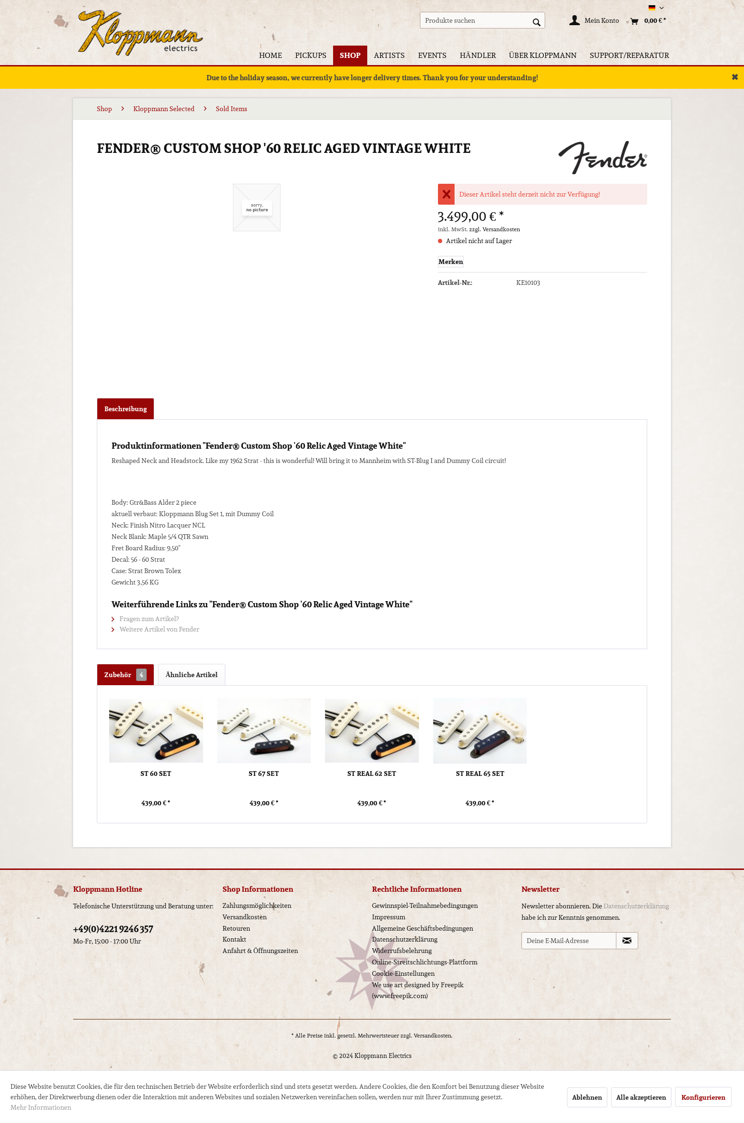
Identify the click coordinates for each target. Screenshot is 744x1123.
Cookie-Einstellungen (403, 973)
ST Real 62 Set (371, 774)
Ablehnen (587, 1097)
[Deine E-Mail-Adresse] (568, 940)
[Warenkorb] (646, 21)
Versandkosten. (433, 1035)
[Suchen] (536, 21)
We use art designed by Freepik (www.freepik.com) (418, 990)
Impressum (388, 917)
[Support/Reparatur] (629, 55)
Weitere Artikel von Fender (155, 629)
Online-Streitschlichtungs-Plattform (424, 962)
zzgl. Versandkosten (494, 229)
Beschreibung (125, 409)
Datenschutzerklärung (404, 939)
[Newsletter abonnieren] (627, 940)
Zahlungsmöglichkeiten (257, 905)
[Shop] (350, 55)
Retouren (236, 928)
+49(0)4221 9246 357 (113, 929)
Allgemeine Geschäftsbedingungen (422, 928)
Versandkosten (245, 917)
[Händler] (477, 55)
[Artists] (389, 55)
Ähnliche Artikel (192, 675)
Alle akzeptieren (641, 1097)
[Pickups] (310, 55)
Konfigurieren (703, 1097)
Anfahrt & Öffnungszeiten (260, 950)
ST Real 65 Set (480, 774)
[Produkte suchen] (483, 20)
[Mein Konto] (595, 21)
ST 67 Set (264, 774)
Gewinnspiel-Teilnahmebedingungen (425, 905)
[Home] (270, 55)
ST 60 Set (155, 774)
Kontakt (234, 939)
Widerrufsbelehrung (402, 950)
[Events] (432, 55)
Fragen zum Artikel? (145, 618)
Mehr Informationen (40, 1107)
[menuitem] (483, 20)
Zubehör (125, 675)
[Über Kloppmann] (543, 55)
